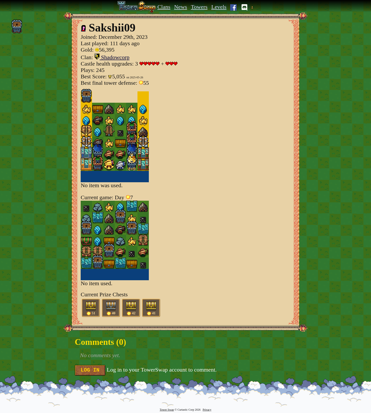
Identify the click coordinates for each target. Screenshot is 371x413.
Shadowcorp (111, 57)
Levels (218, 7)
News (180, 7)
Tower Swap (167, 409)
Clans (163, 7)
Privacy (207, 409)
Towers (199, 7)
